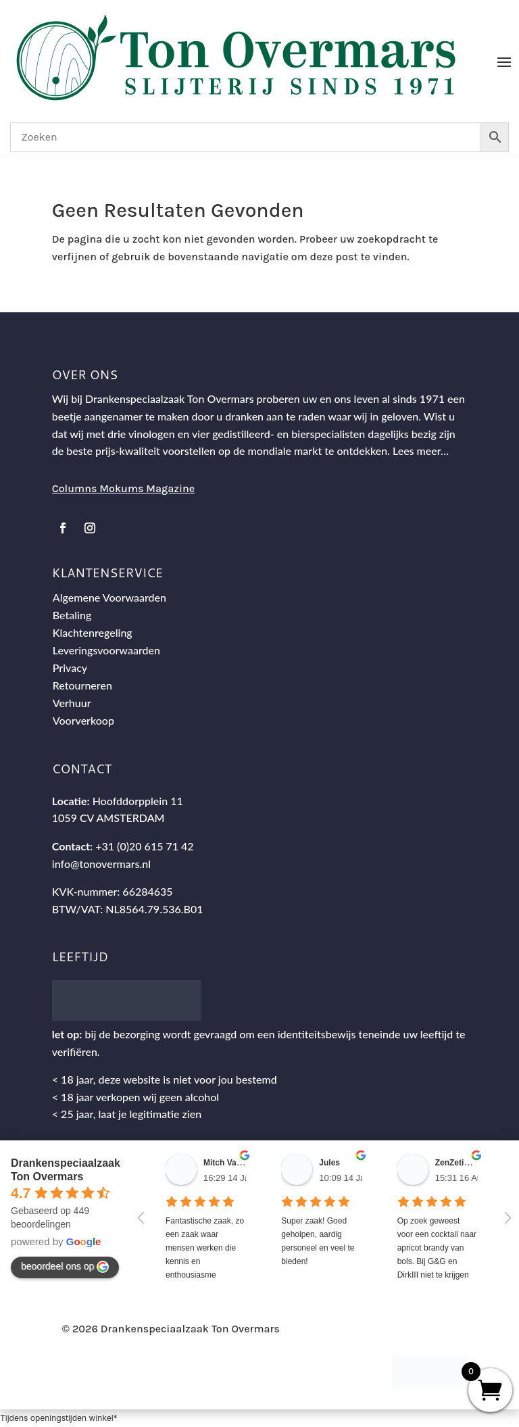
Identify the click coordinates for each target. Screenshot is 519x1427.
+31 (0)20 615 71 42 (144, 846)
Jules (329, 1162)
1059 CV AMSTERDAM (108, 817)
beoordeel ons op (65, 1267)
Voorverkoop (83, 720)
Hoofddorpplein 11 (138, 800)
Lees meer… (421, 450)
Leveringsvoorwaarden (106, 650)
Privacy (70, 667)
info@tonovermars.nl (101, 863)
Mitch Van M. (228, 1162)
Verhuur (72, 702)
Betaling (72, 614)
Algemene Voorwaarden (109, 597)
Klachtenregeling (92, 632)
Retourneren (82, 685)
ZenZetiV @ (457, 1162)
